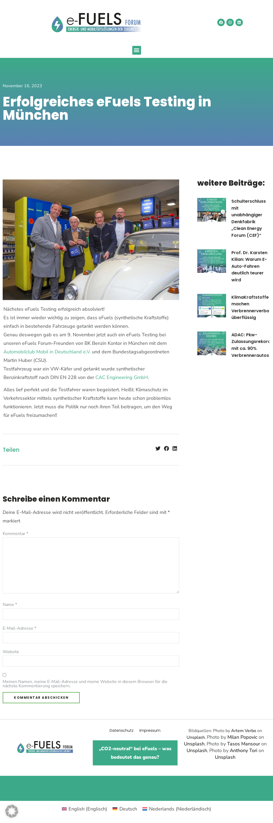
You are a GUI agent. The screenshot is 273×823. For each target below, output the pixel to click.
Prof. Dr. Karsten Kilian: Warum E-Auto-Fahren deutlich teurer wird (249, 266)
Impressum (149, 730)
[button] (136, 50)
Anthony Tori (243, 750)
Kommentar (15, 534)
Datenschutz (122, 730)
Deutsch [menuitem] (128, 809)
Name (10, 604)
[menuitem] (84, 809)
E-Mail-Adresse (19, 628)
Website (11, 652)
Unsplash (196, 737)
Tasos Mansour (243, 744)
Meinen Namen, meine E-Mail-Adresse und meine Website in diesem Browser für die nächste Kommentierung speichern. (85, 684)
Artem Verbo (243, 731)
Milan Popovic (242, 737)
